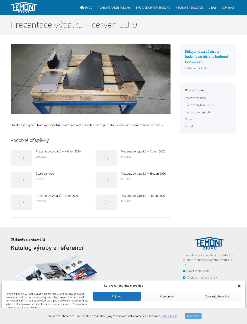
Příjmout (117, 296)
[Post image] (21, 164)
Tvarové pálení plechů (198, 118)
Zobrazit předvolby (217, 296)
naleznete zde (169, 316)
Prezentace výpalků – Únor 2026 (57, 202)
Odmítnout (167, 296)
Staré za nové (45, 180)
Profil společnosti (198, 277)
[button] (239, 286)
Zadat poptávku (195, 74)
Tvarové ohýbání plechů (199, 111)
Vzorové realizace (196, 104)
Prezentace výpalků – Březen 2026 (143, 180)
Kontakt (189, 132)
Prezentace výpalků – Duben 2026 (143, 158)
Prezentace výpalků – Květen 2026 (58, 158)
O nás (188, 125)
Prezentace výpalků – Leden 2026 (143, 202)
